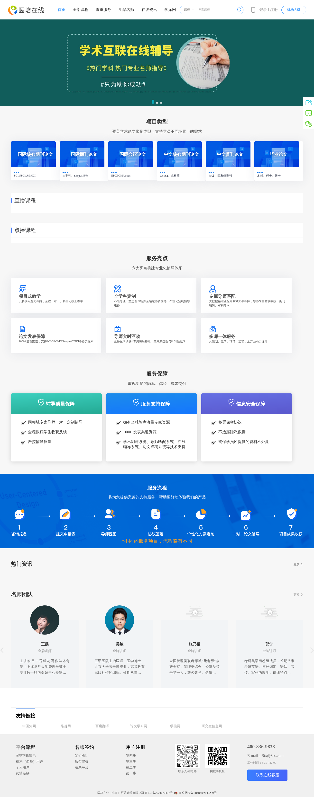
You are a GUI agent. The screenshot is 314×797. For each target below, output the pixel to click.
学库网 (170, 10)
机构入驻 (294, 10)
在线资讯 (149, 10)
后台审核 (81, 761)
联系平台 (81, 767)
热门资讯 (157, 564)
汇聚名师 (126, 10)
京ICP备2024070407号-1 (160, 793)
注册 (274, 10)
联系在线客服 (267, 775)
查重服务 (103, 10)
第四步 (131, 756)
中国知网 (29, 726)
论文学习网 (138, 726)
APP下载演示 (26, 756)
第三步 (131, 761)
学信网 (175, 726)
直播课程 (25, 200)
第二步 (131, 767)
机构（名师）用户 (29, 761)
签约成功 (81, 756)
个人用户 (22, 767)
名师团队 (157, 595)
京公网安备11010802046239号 (196, 793)
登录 (263, 10)
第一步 (131, 773)
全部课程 (80, 10)
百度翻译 (102, 726)
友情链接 (22, 773)
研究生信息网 (212, 726)
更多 (298, 564)
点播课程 (25, 230)
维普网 (66, 726)
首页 (61, 10)
